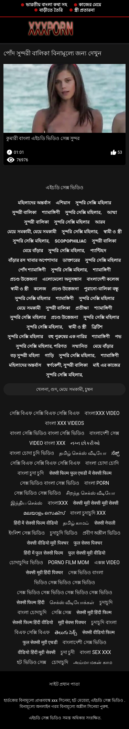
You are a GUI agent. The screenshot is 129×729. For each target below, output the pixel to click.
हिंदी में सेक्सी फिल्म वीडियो (36, 523)
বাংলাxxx (58, 503)
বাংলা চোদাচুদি (32, 612)
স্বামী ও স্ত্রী (112, 231)
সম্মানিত (79, 346)
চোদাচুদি (60, 662)
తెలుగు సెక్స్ (66, 632)
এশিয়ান (63, 202)
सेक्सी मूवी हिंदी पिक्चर (44, 572)
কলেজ (40, 288)
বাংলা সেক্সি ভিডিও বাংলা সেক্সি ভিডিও (47, 433)
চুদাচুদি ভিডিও (63, 533)
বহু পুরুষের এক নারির (67, 336)
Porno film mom (68, 562)
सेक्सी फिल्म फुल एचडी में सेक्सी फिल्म (80, 473)
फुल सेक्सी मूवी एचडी (40, 642)
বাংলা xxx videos (64, 423)
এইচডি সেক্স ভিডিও (65, 187)
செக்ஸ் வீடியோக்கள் (72, 602)
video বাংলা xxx (47, 443)
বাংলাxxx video (102, 413)
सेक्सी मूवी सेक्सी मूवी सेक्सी (95, 503)
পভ (118, 336)
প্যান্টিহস (98, 250)
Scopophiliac (70, 241)
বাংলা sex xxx (95, 652)
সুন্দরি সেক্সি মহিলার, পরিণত (41, 346)
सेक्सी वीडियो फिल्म (98, 632)
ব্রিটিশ (97, 327)
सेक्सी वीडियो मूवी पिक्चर (47, 543)
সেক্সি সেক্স (61, 612)
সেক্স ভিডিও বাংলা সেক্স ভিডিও (49, 483)
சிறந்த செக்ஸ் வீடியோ (90, 493)
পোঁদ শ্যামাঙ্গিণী (32, 269)
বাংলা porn (96, 483)
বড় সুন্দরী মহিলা (24, 355)
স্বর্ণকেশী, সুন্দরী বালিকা (67, 365)
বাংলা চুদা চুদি (31, 473)
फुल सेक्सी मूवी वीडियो (86, 553)
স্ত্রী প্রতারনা (84, 10)
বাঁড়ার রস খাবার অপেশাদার (32, 260)
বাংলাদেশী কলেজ (103, 279)
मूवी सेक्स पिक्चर (72, 622)
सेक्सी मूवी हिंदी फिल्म (93, 612)
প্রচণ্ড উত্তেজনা (23, 279)
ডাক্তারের (71, 260)
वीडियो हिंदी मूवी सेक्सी (36, 652)
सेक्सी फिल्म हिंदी (30, 602)
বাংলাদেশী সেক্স (104, 433)
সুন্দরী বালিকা (24, 212)
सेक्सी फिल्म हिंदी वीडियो (32, 622)
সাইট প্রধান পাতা (64, 684)
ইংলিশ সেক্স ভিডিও (27, 533)
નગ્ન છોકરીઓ (85, 443)
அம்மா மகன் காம (92, 662)
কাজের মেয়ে (90, 4)
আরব (100, 222)
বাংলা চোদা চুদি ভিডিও (32, 453)
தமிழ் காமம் (76, 523)
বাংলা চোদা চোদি (102, 463)
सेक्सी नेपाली (104, 523)
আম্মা (112, 212)
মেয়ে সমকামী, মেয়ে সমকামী (31, 231)
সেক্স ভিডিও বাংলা (85, 572)
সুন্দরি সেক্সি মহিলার (93, 202)
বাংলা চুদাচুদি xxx (88, 513)
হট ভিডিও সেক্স (31, 662)
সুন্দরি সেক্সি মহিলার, (83, 212)
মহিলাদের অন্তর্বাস (34, 202)
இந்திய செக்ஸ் (26, 503)
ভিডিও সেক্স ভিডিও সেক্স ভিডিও (64, 582)
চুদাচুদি (105, 602)
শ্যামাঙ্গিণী (51, 212)
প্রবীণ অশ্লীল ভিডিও (101, 533)
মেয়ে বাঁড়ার (33, 250)
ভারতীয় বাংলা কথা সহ (46, 4)
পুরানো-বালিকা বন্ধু (101, 288)
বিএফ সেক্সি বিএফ (32, 632)
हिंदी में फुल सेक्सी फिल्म (43, 553)
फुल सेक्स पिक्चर (88, 543)
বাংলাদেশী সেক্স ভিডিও (84, 642)
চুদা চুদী (68, 652)
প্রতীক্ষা (82, 308)
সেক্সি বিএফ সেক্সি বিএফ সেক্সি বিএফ (44, 413)
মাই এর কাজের (106, 365)
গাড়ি (49, 355)
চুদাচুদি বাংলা (103, 622)
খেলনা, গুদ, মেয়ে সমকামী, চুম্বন (64, 389)
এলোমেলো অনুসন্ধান (61, 279)
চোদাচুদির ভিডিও (26, 562)
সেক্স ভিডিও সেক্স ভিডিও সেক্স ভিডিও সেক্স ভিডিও (64, 592)
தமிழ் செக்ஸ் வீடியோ (82, 453)
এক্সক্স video (107, 562)
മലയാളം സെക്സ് (44, 513)
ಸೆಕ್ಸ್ (115, 453)
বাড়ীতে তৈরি (51, 10)
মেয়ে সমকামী (28, 308)
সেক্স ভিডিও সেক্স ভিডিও (37, 493)
